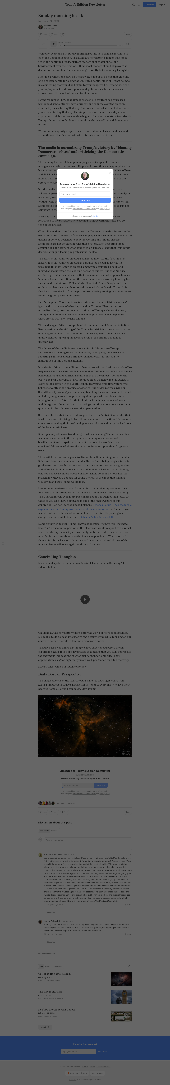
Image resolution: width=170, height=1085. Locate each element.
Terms (92, 1067)
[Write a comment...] (88, 844)
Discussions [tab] (57, 966)
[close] (110, 173)
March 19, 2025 (45, 995)
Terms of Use (98, 206)
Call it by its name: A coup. (54, 973)
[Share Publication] (139, 4)
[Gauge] (127, 43)
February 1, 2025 (45, 977)
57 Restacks (70, 803)
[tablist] (49, 830)
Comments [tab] (44, 831)
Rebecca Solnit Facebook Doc (98, 517)
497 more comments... (47, 953)
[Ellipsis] (130, 854)
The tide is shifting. (50, 991)
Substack (72, 1079)
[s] (85, 599)
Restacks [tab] (54, 831)
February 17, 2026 (46, 1013)
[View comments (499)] (54, 34)
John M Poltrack (51, 921)
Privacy (85, 1067)
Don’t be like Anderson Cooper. (57, 1009)
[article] (85, 979)
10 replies (51, 942)
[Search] (133, 4)
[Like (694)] (43, 34)
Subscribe (149, 4)
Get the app (97, 1073)
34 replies (51, 912)
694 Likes (60, 803)
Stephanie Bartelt (52, 854)
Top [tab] (41, 966)
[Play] (53, 44)
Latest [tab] (47, 966)
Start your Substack (77, 1073)
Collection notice (104, 1067)
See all (45, 1027)
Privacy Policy (105, 209)
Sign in (162, 4)
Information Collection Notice (84, 209)
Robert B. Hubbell (51, 26)
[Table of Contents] (3, 542)
